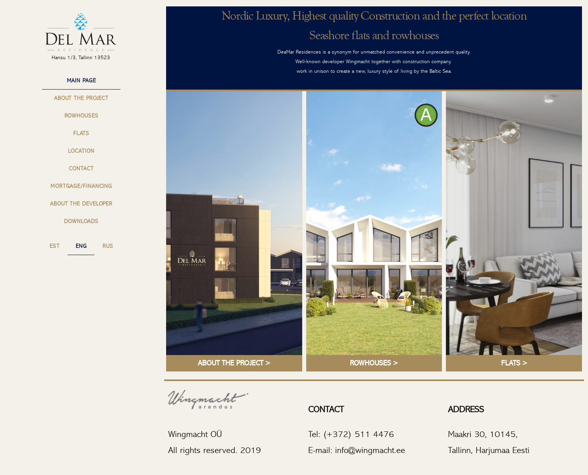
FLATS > (514, 363)
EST (55, 246)
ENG (81, 246)
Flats (81, 133)
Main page (81, 81)
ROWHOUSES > (374, 363)
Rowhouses (81, 116)
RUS (107, 246)
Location (81, 151)
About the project (81, 98)
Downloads (81, 221)
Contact (81, 169)
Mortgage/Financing (81, 186)
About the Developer (81, 204)
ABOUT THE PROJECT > (234, 363)
